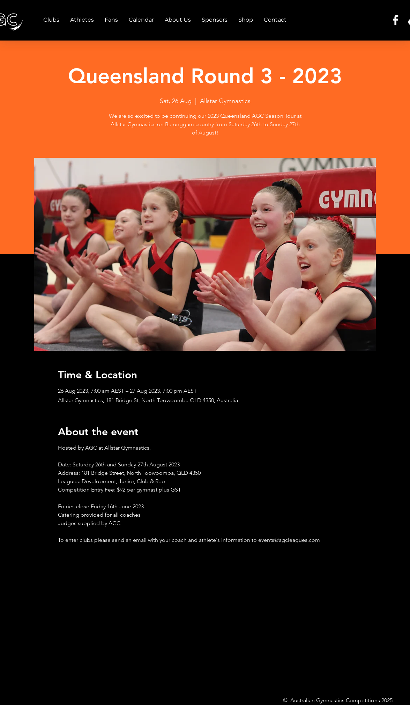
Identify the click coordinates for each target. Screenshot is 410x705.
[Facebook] (395, 20)
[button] (51, 20)
